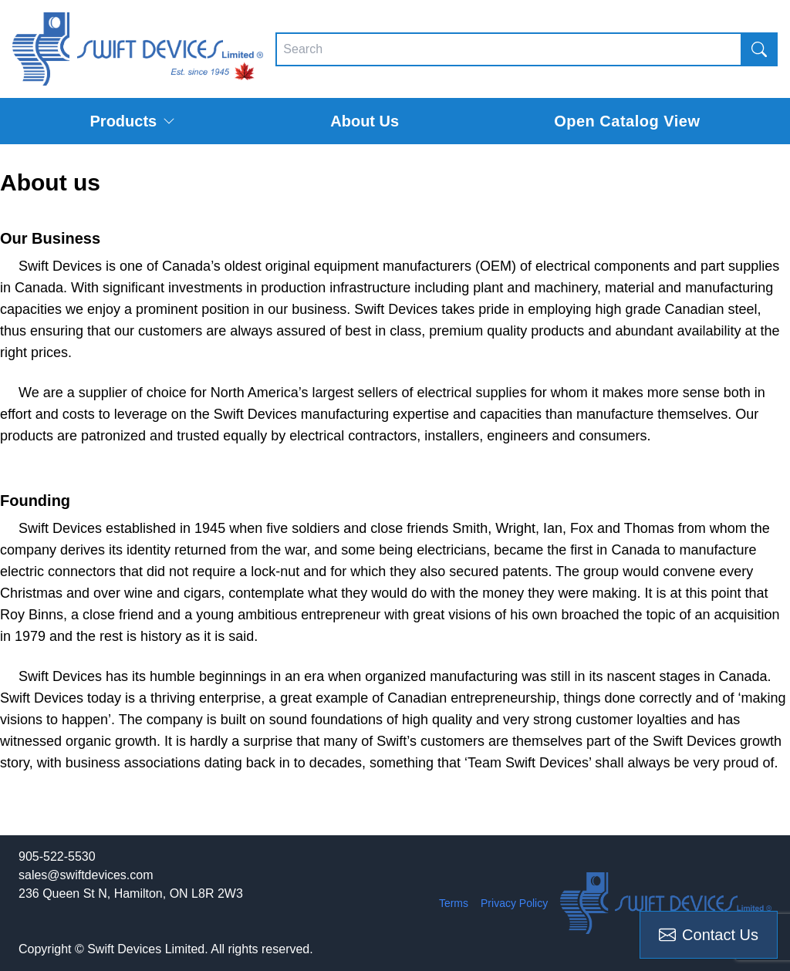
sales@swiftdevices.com (86, 875)
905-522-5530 (57, 856)
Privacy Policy (514, 903)
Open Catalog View (627, 121)
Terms (453, 903)
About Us (364, 121)
